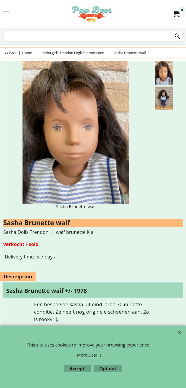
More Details (89, 355)
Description (18, 276)
